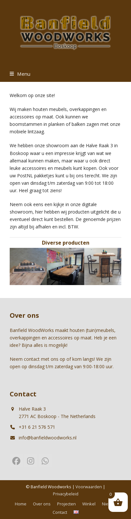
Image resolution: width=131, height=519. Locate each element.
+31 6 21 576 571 (37, 427)
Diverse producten (65, 242)
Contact (60, 512)
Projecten (66, 504)
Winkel (89, 504)
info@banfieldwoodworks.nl (47, 438)
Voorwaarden (89, 487)
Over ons (42, 504)
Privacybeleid (65, 494)
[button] (20, 74)
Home (20, 504)
